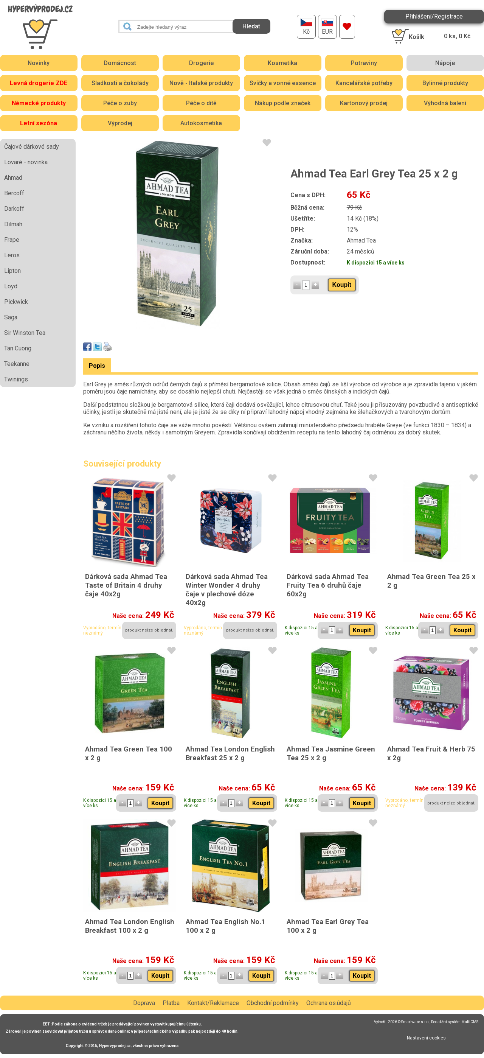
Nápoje (445, 63)
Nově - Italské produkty (201, 83)
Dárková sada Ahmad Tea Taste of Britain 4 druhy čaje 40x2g (126, 585)
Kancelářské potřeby (363, 83)
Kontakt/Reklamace (213, 1003)
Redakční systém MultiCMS (454, 1022)
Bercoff (14, 193)
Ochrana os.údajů (328, 1003)
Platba (171, 1003)
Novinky (39, 63)
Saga (10, 317)
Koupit (342, 285)
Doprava (144, 1003)
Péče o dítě (201, 103)
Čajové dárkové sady (31, 146)
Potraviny (364, 63)
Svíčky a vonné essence (283, 83)
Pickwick (16, 301)
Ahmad (13, 177)
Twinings (16, 379)
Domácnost (120, 63)
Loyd (10, 286)
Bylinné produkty (445, 83)
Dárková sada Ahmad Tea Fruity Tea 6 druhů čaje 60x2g (328, 585)
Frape (11, 239)
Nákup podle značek (282, 103)
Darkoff (14, 208)
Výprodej (120, 123)
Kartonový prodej (364, 103)
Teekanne (16, 363)
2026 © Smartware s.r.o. (409, 1022)
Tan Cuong (17, 348)
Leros (12, 255)
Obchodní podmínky (273, 1003)
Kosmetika (282, 63)
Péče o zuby (120, 103)
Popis (97, 365)
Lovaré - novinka (26, 162)
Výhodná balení (445, 103)
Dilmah (13, 224)
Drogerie (201, 63)
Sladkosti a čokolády (120, 83)
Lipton (12, 270)
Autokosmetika (201, 123)
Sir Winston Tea (24, 332)
